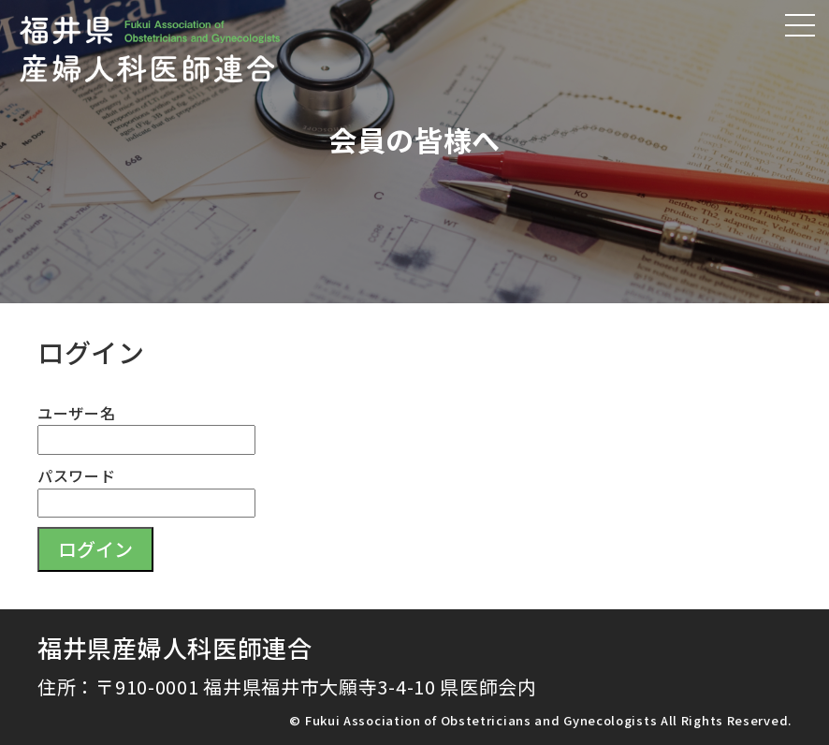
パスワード (76, 475)
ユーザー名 (76, 413)
